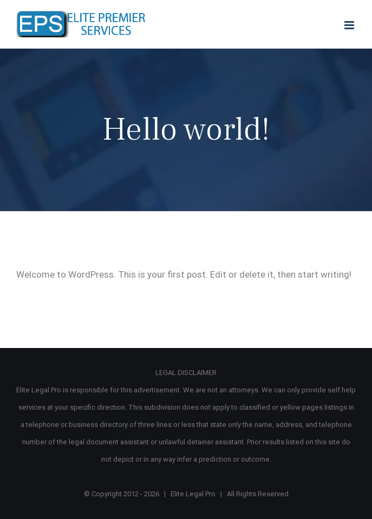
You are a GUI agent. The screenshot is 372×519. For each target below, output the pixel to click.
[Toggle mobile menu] (350, 25)
